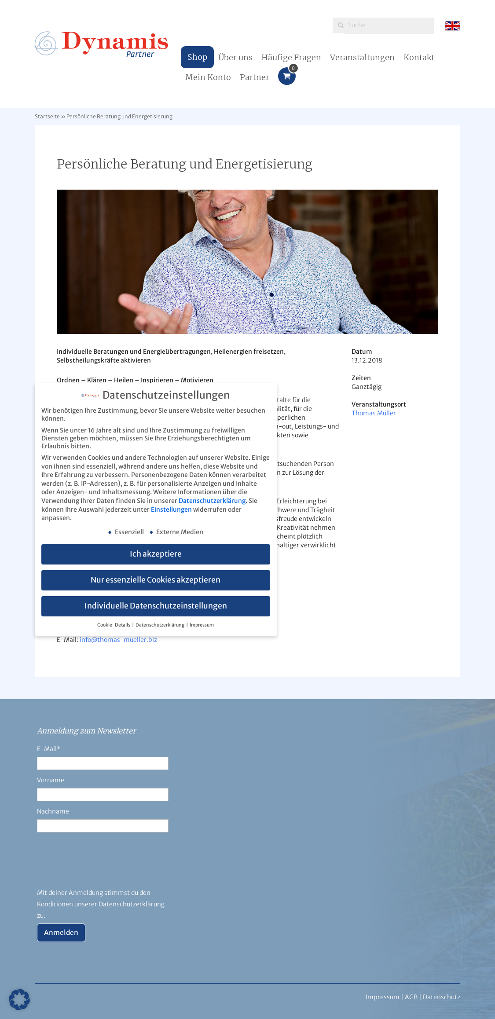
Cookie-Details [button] (114, 625)
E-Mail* (48, 749)
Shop (197, 57)
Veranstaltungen (362, 57)
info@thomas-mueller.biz (118, 640)
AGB (411, 997)
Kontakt (418, 57)
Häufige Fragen (291, 57)
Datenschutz (441, 997)
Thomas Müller (374, 413)
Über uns (235, 57)
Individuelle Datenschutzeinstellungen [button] (155, 606)
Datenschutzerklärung (212, 501)
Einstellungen (171, 509)
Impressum (202, 625)
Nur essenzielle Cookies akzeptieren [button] (155, 580)
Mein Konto (208, 77)
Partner (254, 77)
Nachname (53, 811)
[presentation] (104, 865)
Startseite (47, 116)
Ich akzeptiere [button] (156, 554)
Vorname (50, 780)
